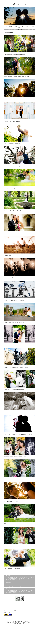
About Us (18, 26)
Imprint (30, 26)
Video (11, 26)
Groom (14, 29)
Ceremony (28, 29)
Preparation (7, 29)
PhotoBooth (26, 26)
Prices (14, 26)
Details (32, 29)
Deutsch (5, 617)
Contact (22, 26)
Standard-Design (7, 612)
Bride (11, 29)
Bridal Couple (19, 29)
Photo (8, 26)
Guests (24, 29)
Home (5, 26)
